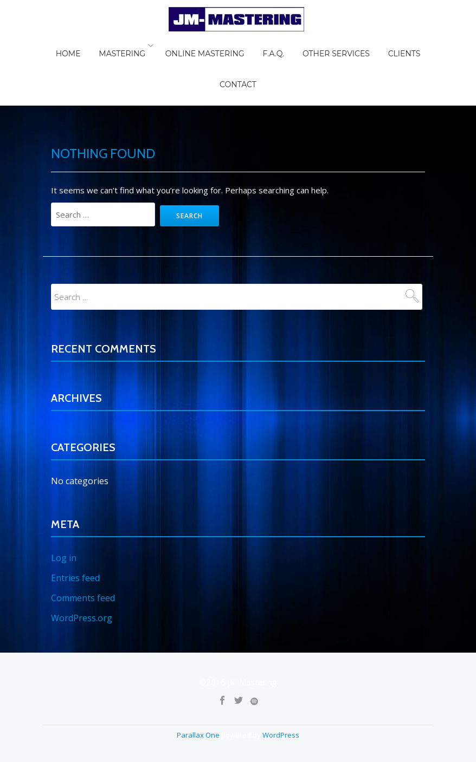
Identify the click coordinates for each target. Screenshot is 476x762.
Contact (408, 45)
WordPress (280, 672)
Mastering (108, 45)
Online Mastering (187, 45)
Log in (63, 497)
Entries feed (75, 517)
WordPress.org (81, 556)
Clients (363, 45)
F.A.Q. (248, 45)
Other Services (303, 45)
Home (61, 45)
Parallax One (199, 672)
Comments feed (83, 536)
